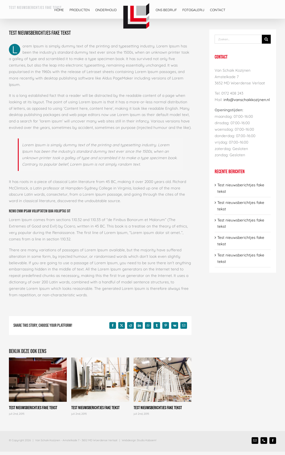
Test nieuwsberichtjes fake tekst (33, 407)
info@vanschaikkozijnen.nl (247, 99)
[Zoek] (266, 39)
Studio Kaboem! (146, 440)
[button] (12, 386)
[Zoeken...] (238, 39)
